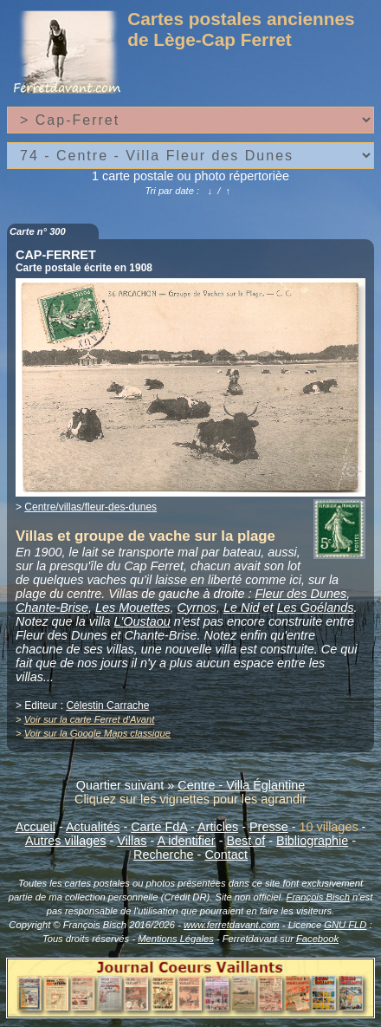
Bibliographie (312, 841)
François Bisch (318, 897)
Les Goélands (315, 607)
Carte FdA (159, 827)
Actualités (92, 827)
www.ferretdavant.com (232, 925)
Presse (268, 827)
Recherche (163, 854)
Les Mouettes (132, 607)
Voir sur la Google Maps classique (97, 733)
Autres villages (66, 841)
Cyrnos (196, 607)
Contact (226, 854)
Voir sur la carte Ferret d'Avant (89, 719)
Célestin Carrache (107, 705)
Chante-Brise (52, 607)
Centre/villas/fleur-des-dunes (90, 507)
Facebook (317, 938)
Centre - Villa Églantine (241, 785)
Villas (131, 841)
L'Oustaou (142, 621)
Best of (245, 841)
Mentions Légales (176, 938)
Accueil (35, 827)
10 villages (329, 827)
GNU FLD (345, 925)
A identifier (186, 841)
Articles (217, 827)
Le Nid (241, 607)
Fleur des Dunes (301, 594)
